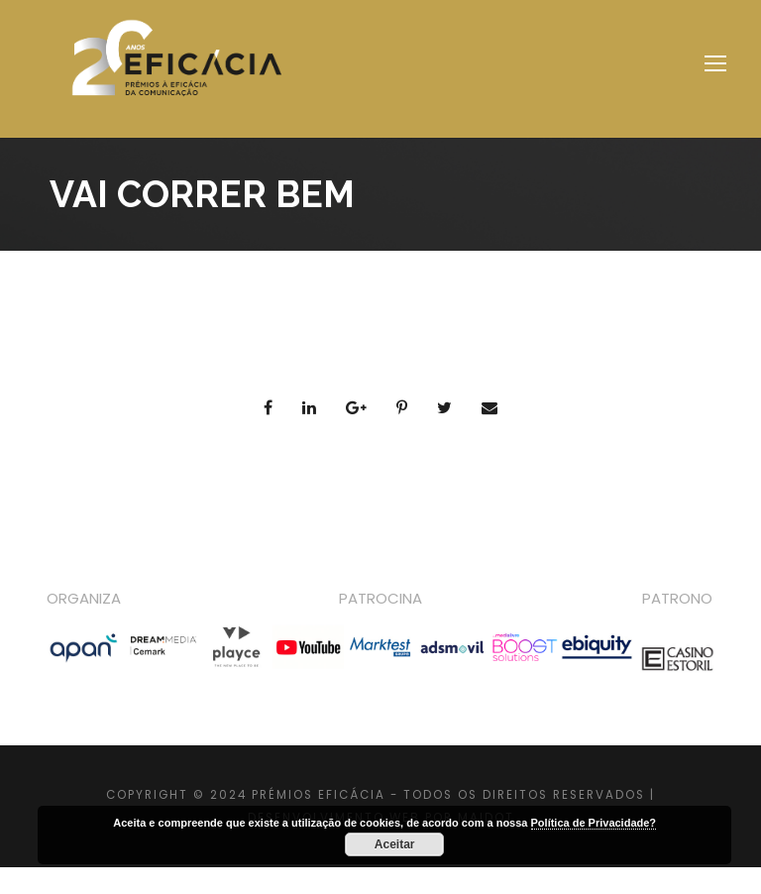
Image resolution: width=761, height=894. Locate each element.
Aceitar (395, 844)
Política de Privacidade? (594, 823)
